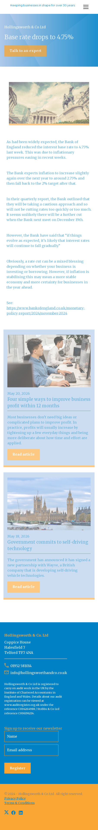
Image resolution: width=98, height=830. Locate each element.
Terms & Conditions (19, 803)
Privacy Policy (15, 798)
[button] (85, 7)
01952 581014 (21, 666)
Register (17, 768)
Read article (24, 455)
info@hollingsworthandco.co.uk (38, 673)
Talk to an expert (25, 51)
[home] (42, 7)
